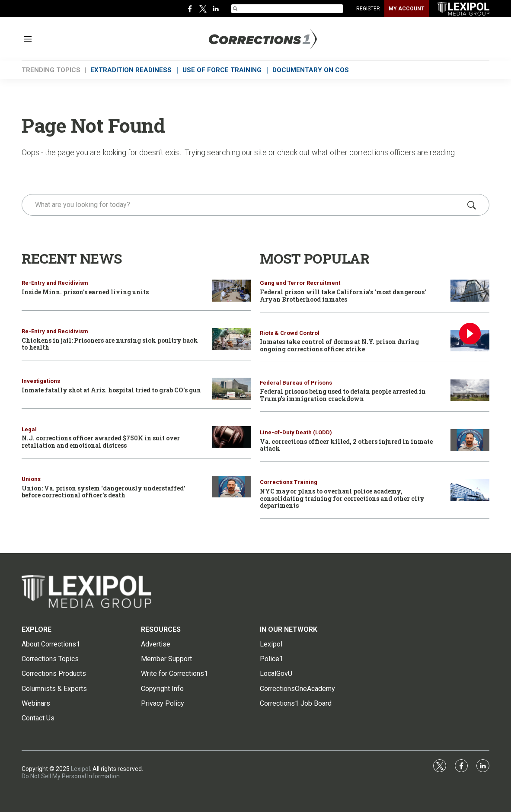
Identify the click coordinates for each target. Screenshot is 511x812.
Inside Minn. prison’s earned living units (85, 292)
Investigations (41, 381)
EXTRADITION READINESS (131, 70)
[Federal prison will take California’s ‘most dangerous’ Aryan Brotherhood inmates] (469, 291)
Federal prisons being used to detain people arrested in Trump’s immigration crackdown (343, 395)
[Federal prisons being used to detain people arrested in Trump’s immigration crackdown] (469, 390)
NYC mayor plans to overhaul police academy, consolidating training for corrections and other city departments (342, 498)
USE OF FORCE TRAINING (222, 70)
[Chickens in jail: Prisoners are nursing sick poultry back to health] (231, 339)
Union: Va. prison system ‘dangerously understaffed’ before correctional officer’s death (103, 492)
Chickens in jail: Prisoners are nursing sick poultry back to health (110, 344)
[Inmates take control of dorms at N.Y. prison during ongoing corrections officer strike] (469, 341)
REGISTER (368, 9)
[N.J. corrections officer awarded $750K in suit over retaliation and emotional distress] (231, 437)
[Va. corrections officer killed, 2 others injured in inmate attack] (469, 440)
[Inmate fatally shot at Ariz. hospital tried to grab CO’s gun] (231, 389)
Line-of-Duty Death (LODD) (296, 432)
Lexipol (80, 768)
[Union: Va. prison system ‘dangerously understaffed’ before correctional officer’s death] (231, 487)
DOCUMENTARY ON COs (310, 70)
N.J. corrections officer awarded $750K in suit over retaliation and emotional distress (101, 441)
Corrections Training (288, 482)
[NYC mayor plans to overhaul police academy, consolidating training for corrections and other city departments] (469, 490)
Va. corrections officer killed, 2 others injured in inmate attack (346, 445)
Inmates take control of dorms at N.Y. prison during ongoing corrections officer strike (339, 345)
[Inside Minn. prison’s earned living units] (231, 291)
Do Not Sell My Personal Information (71, 776)
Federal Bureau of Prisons (296, 382)
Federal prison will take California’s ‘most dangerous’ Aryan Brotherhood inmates (343, 295)
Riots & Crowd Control (289, 333)
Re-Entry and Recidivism (55, 283)
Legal (29, 429)
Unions (31, 479)
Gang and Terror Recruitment (300, 283)
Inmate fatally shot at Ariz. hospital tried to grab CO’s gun (111, 390)
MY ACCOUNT (407, 9)
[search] (243, 205)
